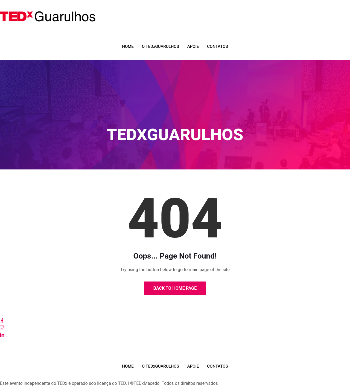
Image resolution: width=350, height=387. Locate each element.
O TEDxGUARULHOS (160, 46)
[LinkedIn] (175, 334)
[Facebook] (175, 320)
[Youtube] (175, 341)
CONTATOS (217, 46)
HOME (128, 46)
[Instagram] (175, 327)
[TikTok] (175, 349)
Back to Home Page (175, 288)
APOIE (193, 46)
